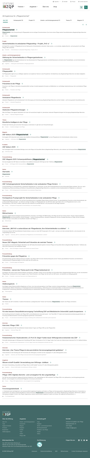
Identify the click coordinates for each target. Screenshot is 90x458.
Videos (21, 433)
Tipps (21, 431)
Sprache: (57, 1)
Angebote (34, 7)
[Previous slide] (83, 24)
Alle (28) (5, 20)
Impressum (34, 451)
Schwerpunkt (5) (18, 20)
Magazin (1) (80, 20)
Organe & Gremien (6, 425)
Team (3, 423)
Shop (55, 7)
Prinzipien (4, 427)
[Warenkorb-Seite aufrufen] (81, 7)
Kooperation (5, 429)
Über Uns (46, 7)
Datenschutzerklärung (46, 451)
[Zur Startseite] (8, 5)
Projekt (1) (32, 20)
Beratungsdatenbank (42, 427)
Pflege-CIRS (22, 435)
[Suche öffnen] (86, 7)
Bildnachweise (64, 451)
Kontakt (65, 1)
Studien (21, 429)
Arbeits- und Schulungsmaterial (27, 421)
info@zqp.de (73, 428)
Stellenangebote (6, 431)
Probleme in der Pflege (42, 429)
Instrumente (22, 423)
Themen (21, 7)
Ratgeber (22, 427)
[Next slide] (86, 24)
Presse (73, 1)
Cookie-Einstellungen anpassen (80, 451)
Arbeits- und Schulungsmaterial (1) (50, 20)
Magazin (22, 425)
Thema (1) (69, 20)
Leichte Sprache (84, 1)
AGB (56, 451)
